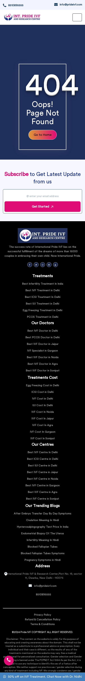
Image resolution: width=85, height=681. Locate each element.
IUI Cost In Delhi (42, 405)
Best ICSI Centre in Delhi (42, 459)
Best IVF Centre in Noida (42, 479)
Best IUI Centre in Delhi (42, 465)
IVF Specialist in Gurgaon (42, 350)
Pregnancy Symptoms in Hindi (42, 560)
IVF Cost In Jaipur (42, 418)
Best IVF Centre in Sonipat (42, 498)
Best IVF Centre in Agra (42, 492)
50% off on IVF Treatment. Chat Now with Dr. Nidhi (42, 676)
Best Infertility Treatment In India (42, 283)
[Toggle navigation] (77, 17)
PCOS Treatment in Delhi (42, 317)
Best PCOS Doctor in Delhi (42, 337)
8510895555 (15, 5)
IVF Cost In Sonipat (42, 438)
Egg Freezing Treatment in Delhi (42, 310)
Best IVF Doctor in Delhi (42, 330)
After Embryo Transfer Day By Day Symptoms (42, 513)
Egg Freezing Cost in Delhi (42, 385)
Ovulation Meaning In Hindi (42, 520)
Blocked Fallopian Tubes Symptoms (43, 553)
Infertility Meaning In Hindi (43, 540)
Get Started (42, 206)
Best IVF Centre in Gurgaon (42, 485)
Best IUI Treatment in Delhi (42, 303)
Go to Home (42, 134)
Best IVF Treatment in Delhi (42, 290)
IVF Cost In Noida (42, 412)
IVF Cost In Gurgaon (42, 432)
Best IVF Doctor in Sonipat (42, 370)
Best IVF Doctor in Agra (42, 364)
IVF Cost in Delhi (42, 398)
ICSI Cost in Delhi (42, 392)
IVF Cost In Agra (42, 425)
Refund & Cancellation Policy (42, 619)
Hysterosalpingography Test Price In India (42, 527)
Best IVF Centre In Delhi (42, 452)
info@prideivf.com (71, 4)
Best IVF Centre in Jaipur (42, 472)
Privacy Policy (42, 615)
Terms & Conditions (42, 624)
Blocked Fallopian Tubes (42, 546)
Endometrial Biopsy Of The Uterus (42, 533)
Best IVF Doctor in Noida (42, 357)
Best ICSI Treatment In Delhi (42, 297)
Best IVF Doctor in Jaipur (42, 344)
